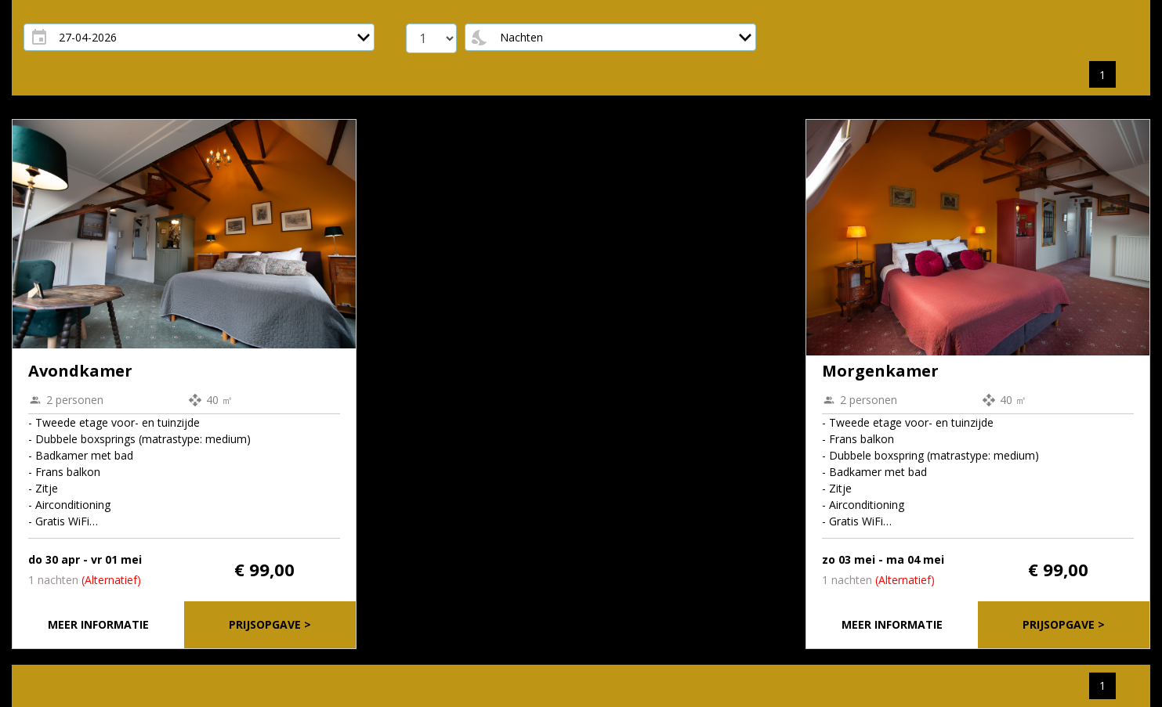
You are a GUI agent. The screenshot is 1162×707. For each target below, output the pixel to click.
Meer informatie (98, 624)
